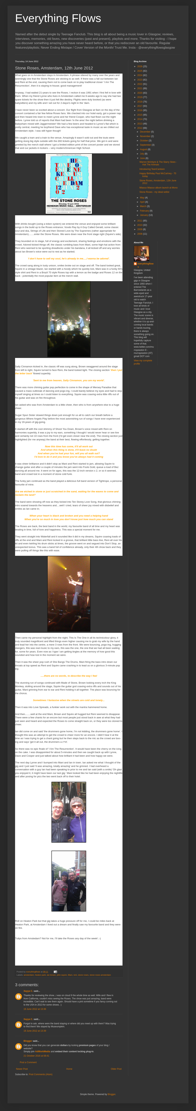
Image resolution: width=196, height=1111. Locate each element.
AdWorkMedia (42, 1051)
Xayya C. (28, 991)
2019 (140, 97)
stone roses (83, 975)
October (144, 140)
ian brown (51, 975)
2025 (140, 71)
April (142, 202)
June (142, 158)
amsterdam (29, 975)
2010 (140, 225)
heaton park (40, 975)
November (145, 136)
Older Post (116, 1069)
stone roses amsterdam (100, 975)
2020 (140, 93)
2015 (140, 115)
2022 (140, 84)
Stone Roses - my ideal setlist (154, 192)
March (143, 206)
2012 (140, 128)
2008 (140, 234)
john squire (62, 975)
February (145, 210)
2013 (140, 123)
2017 (140, 106)
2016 (140, 110)
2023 (140, 79)
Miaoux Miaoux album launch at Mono (158, 187)
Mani (70, 975)
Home (69, 1069)
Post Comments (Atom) (40, 1074)
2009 (140, 229)
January (144, 215)
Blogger (28, 1041)
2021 (140, 88)
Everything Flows (58, 18)
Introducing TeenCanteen (152, 169)
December (145, 131)
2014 (140, 119)
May (142, 197)
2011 (140, 220)
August (144, 149)
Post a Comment (28, 1062)
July (142, 153)
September (146, 145)
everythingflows (146, 265)
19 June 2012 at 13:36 (35, 1009)
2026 (140, 66)
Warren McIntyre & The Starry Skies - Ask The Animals (158, 163)
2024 (140, 75)
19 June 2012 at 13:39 (35, 1031)
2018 (140, 101)
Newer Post (22, 1069)
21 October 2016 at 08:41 (36, 1056)
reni (75, 975)
